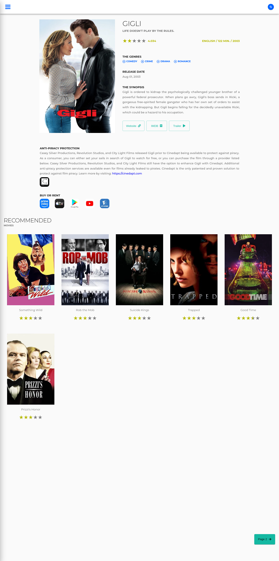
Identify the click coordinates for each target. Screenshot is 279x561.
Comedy (130, 61)
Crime (147, 61)
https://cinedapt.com (127, 173)
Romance (182, 61)
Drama (163, 61)
